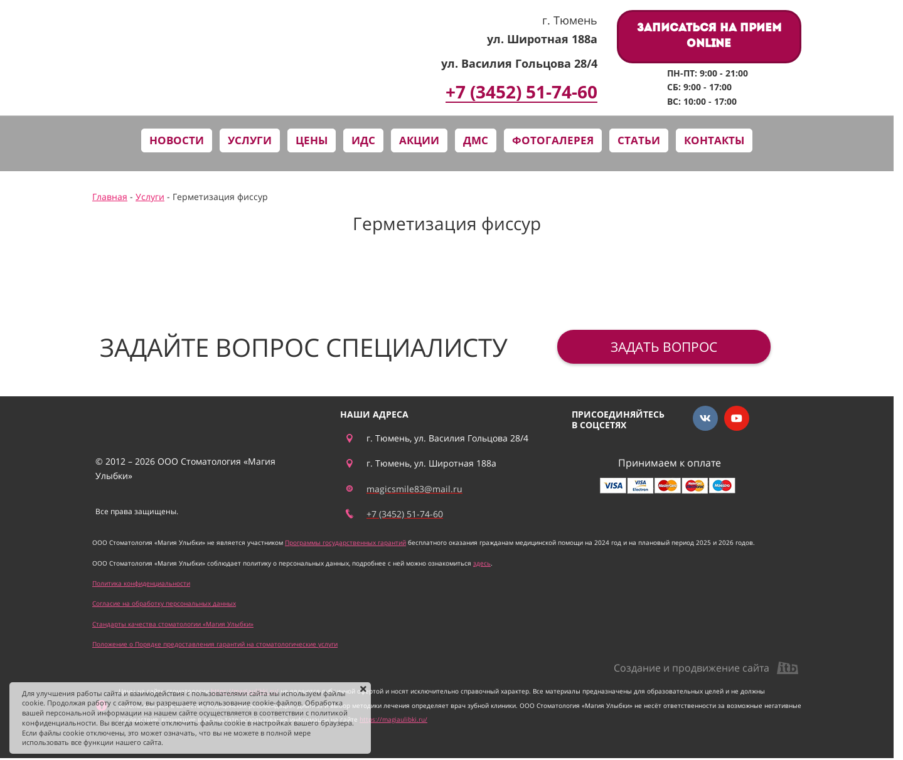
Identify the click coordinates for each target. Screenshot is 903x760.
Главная (109, 197)
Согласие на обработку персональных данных (164, 603)
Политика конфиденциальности (141, 583)
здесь (482, 563)
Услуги (150, 197)
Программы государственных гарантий (345, 542)
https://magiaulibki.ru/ (393, 719)
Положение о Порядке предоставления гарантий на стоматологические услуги (215, 644)
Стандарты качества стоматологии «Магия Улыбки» (173, 624)
